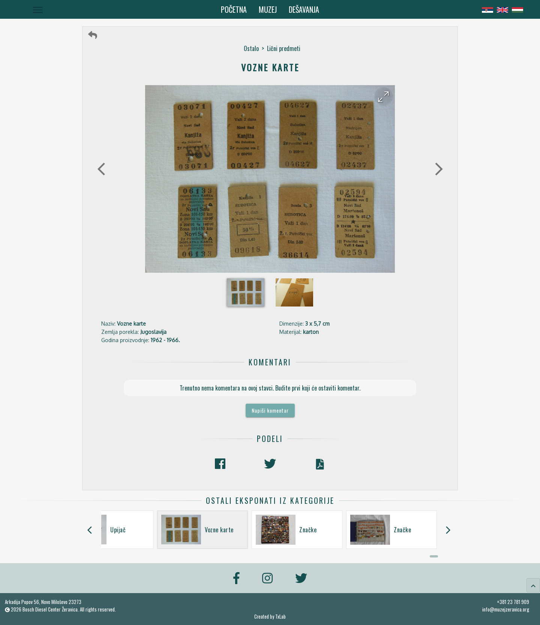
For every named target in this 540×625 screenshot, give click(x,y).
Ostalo (251, 48)
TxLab (280, 616)
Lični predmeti (283, 48)
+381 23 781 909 (513, 601)
